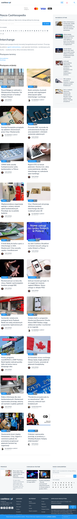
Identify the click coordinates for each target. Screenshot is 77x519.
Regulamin (44, 506)
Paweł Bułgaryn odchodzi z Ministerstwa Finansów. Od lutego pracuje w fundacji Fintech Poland (11, 93)
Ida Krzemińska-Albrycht (38, 99)
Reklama (43, 504)
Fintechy (4, 277)
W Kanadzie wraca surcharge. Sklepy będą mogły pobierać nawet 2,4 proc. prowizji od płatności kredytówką (39, 360)
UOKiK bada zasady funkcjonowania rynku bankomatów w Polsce (9, 166)
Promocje (4, 467)
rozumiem (66, 517)
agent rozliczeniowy (14, 47)
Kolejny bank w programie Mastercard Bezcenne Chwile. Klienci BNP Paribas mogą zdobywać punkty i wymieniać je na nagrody (39, 322)
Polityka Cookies (45, 509)
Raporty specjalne (33, 511)
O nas (43, 501)
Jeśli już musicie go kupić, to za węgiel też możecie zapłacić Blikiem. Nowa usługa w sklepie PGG (38, 284)
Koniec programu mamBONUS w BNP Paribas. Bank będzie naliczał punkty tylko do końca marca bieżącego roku (12, 362)
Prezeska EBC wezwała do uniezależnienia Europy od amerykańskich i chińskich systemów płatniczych (38, 130)
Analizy (18, 509)
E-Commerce (32, 277)
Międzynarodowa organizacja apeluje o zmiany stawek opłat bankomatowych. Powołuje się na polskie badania (12, 208)
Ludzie (4, 86)
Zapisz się (72, 507)
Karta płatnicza (4, 58)
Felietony (18, 504)
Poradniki (18, 512)
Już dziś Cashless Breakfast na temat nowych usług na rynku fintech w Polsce (38, 245)
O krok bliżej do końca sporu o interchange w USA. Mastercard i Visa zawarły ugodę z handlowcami (12, 246)
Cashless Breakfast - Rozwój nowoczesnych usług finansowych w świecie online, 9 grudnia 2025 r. (44, 485)
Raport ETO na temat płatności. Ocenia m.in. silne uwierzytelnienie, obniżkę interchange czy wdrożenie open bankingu (38, 169)
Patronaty (31, 240)
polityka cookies (51, 517)
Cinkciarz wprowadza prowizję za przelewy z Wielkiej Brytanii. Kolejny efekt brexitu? (37, 437)
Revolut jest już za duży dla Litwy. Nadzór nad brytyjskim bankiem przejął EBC (12, 283)
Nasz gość (18, 506)
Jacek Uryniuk (8, 99)
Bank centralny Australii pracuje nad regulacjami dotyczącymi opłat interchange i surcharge (37, 93)
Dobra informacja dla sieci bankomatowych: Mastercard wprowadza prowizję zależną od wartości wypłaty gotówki (12, 400)
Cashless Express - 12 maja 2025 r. (32, 481)
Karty (30, 86)
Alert (30, 506)
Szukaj (30, 508)
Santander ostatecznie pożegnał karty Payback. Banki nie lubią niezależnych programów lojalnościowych (11, 321)
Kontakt (43, 512)
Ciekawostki (32, 161)
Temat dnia (18, 501)
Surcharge (3, 60)
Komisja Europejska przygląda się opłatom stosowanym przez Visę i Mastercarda (12, 129)
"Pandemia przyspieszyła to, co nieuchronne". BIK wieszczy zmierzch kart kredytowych (38, 400)
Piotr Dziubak (35, 444)
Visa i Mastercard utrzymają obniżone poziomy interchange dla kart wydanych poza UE (38, 207)
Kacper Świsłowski (36, 406)
